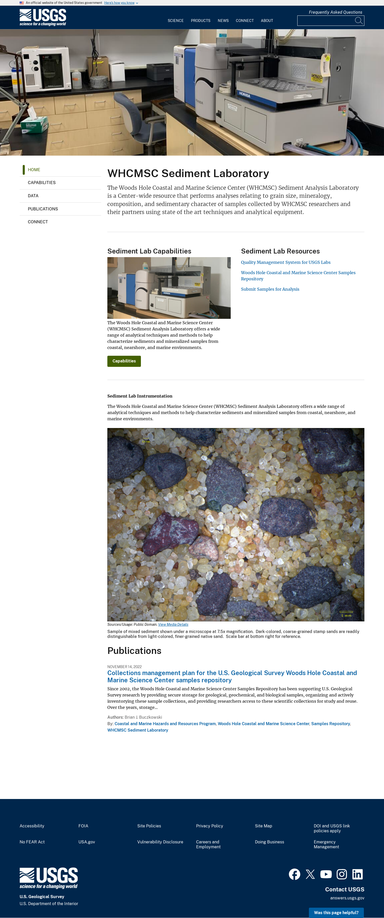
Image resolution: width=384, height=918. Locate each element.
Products (200, 21)
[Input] (330, 20)
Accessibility (32, 826)
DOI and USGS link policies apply (332, 828)
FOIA (83, 826)
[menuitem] (175, 17)
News (223, 21)
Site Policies (149, 826)
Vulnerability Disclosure (160, 842)
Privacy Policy (209, 826)
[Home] (43, 24)
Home (34, 169)
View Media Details (173, 624)
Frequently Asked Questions (335, 12)
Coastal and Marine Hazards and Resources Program (165, 723)
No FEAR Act (32, 842)
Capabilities (42, 182)
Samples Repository (330, 723)
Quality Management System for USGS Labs (286, 262)
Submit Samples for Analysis (270, 289)
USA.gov (86, 842)
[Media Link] (235, 525)
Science (176, 21)
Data (33, 195)
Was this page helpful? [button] (336, 912)
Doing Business (269, 842)
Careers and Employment (208, 844)
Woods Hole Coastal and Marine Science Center (263, 723)
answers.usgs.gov (347, 898)
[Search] (359, 20)
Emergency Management (326, 844)
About (267, 21)
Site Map (263, 826)
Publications (43, 209)
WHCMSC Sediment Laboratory (137, 730)
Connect (245, 21)
